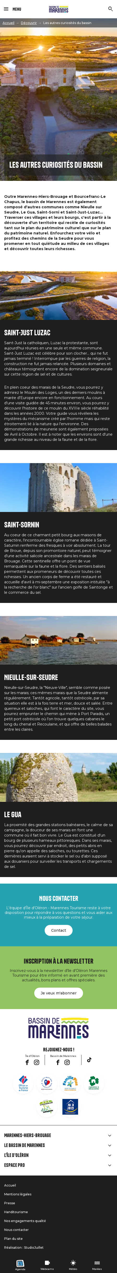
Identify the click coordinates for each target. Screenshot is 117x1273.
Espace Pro (14, 1165)
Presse (9, 1203)
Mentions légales (17, 1194)
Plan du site (13, 1239)
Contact (58, 930)
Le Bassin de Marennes (24, 1145)
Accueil (8, 23)
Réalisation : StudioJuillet (24, 1247)
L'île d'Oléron (16, 1155)
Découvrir (29, 23)
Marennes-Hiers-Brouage (27, 1135)
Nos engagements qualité (25, 1221)
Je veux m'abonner (59, 993)
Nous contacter (16, 1230)
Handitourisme (16, 1212)
